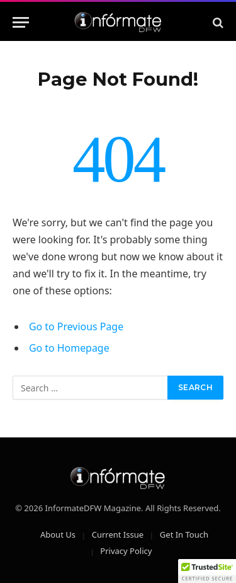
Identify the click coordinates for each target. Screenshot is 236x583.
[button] (207, 571)
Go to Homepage (69, 348)
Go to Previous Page (76, 326)
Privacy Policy (126, 551)
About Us (58, 534)
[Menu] (21, 22)
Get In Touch (184, 534)
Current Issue (117, 534)
